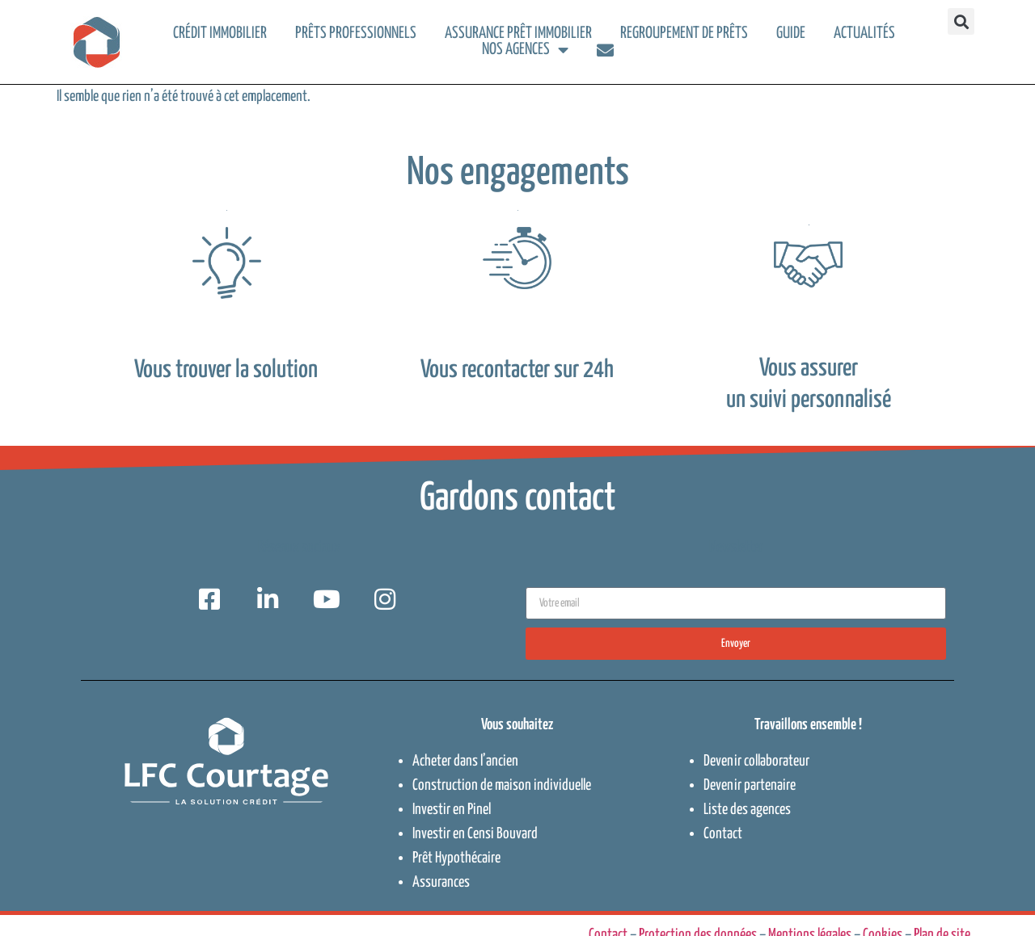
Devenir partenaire (749, 785)
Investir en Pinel (451, 809)
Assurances (441, 882)
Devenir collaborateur (756, 761)
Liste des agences (747, 809)
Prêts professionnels (355, 33)
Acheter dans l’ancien (465, 761)
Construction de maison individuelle (501, 785)
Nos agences (525, 50)
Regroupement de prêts (684, 33)
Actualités (864, 33)
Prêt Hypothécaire (456, 858)
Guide (790, 33)
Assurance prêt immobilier (518, 33)
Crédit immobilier (220, 33)
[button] (961, 21)
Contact (722, 834)
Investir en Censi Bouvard (475, 834)
